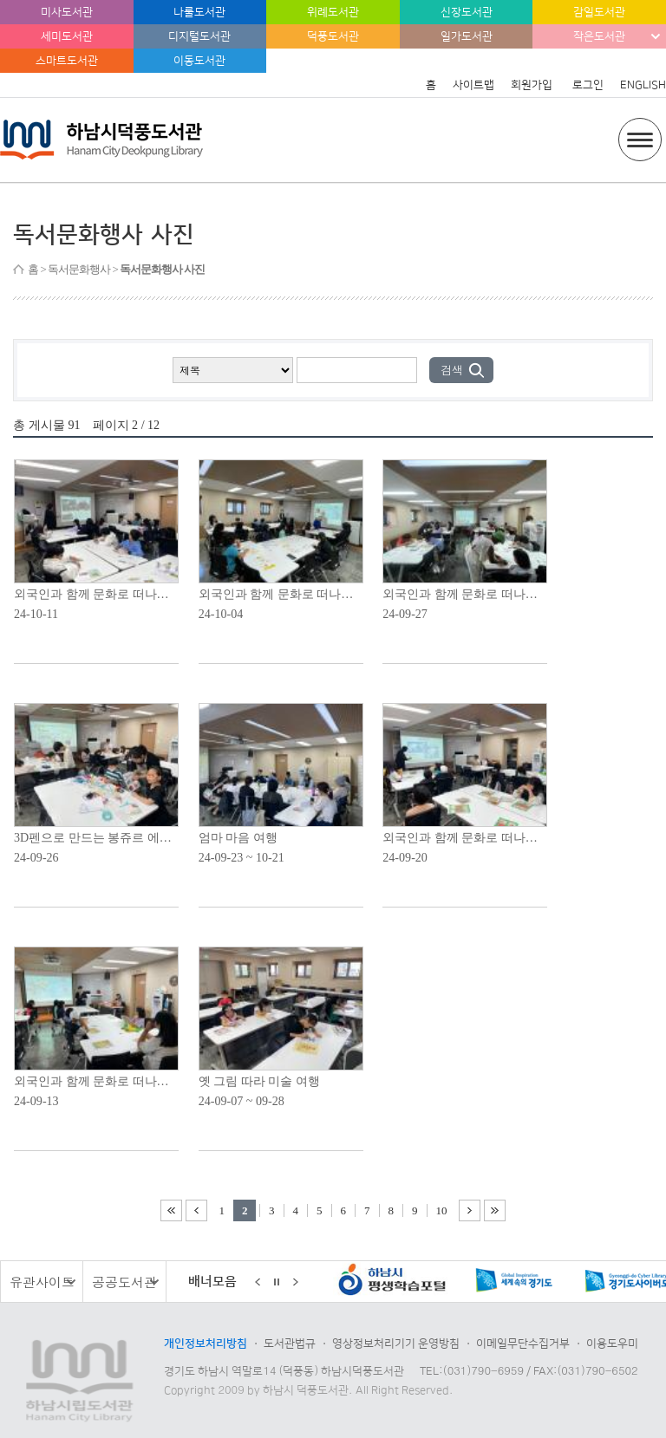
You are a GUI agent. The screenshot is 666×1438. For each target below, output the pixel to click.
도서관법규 (290, 1343)
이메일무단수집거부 (523, 1343)
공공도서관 (124, 1281)
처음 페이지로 (171, 1210)
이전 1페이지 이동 (196, 1210)
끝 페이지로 (495, 1210)
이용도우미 (612, 1343)
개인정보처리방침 (205, 1343)
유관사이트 (42, 1281)
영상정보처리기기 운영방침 (396, 1343)
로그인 (588, 85)
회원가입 (531, 85)
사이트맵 (473, 85)
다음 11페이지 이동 (469, 1210)
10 (441, 1210)
